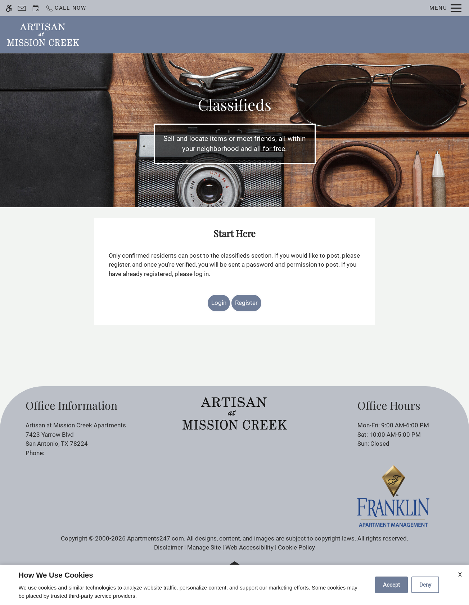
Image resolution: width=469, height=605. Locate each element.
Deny (425, 585)
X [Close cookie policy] (460, 574)
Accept (391, 585)
